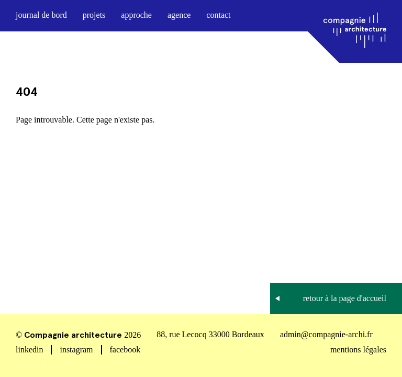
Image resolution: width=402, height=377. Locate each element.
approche (136, 14)
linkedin (29, 349)
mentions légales (358, 349)
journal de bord (41, 14)
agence (179, 14)
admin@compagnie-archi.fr (326, 334)
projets (94, 14)
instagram (76, 349)
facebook (125, 349)
